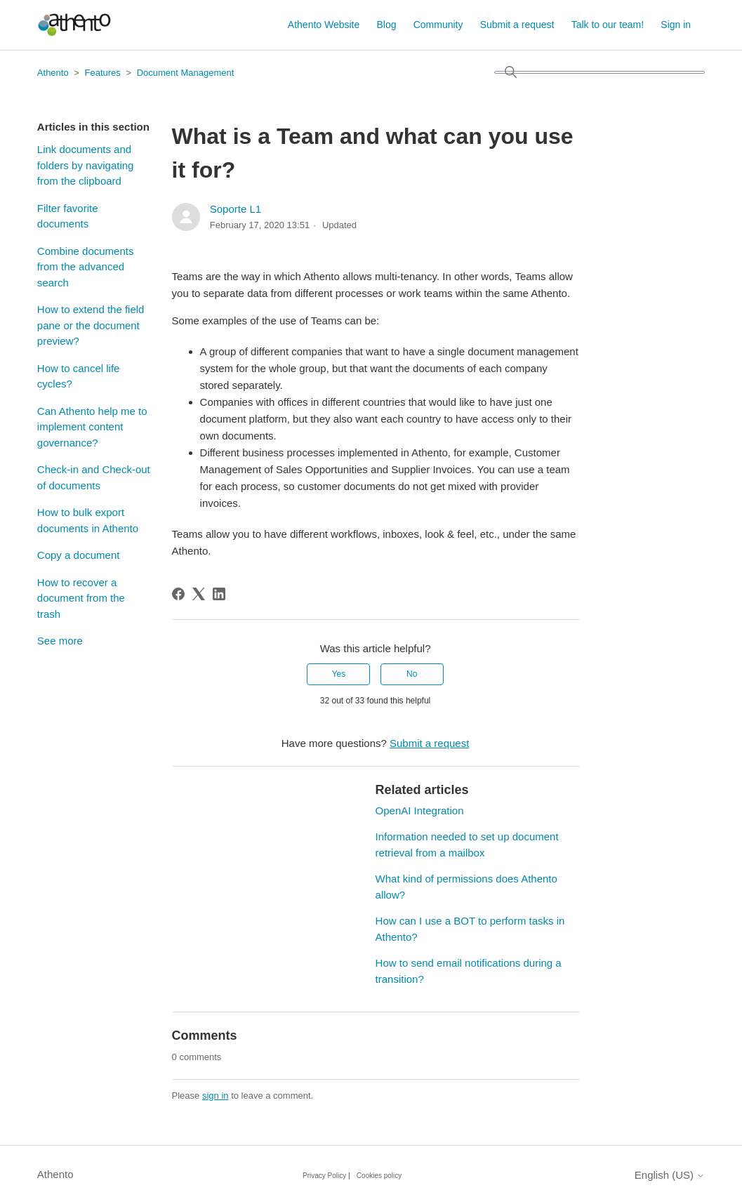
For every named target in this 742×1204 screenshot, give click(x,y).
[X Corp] (198, 594)
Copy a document (78, 555)
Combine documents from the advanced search (85, 267)
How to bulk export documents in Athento (87, 520)
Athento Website (323, 24)
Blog (386, 24)
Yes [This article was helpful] (339, 674)
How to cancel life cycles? (78, 376)
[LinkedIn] (219, 594)
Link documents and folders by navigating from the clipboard (85, 165)
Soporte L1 (235, 209)
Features (103, 72)
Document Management (185, 72)
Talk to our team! (607, 24)
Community (438, 24)
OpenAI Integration (420, 810)
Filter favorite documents (67, 216)
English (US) (670, 1175)
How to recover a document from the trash (81, 598)
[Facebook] (178, 594)
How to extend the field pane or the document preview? (91, 325)
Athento (53, 72)
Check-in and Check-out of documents (93, 477)
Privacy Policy (324, 1175)
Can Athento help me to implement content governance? (92, 427)
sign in (215, 1095)
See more (60, 641)
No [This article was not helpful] (411, 674)
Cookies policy (379, 1175)
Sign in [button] (676, 24)
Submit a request (517, 24)
